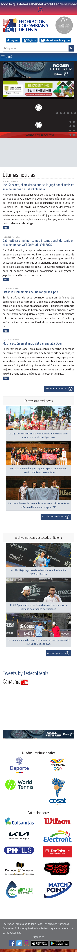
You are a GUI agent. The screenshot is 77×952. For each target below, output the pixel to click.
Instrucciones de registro (55, 40)
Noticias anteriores (59, 389)
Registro (30, 40)
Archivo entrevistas (56, 517)
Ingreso (12, 40)
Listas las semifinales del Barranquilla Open (30, 292)
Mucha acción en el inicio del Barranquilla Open (33, 343)
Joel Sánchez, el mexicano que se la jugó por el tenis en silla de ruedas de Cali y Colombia (38, 186)
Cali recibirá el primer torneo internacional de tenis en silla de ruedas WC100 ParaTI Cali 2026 (38, 242)
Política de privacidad (26, 928)
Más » (6, 228)
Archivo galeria (58, 653)
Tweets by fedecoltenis (25, 673)
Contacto (8, 928)
